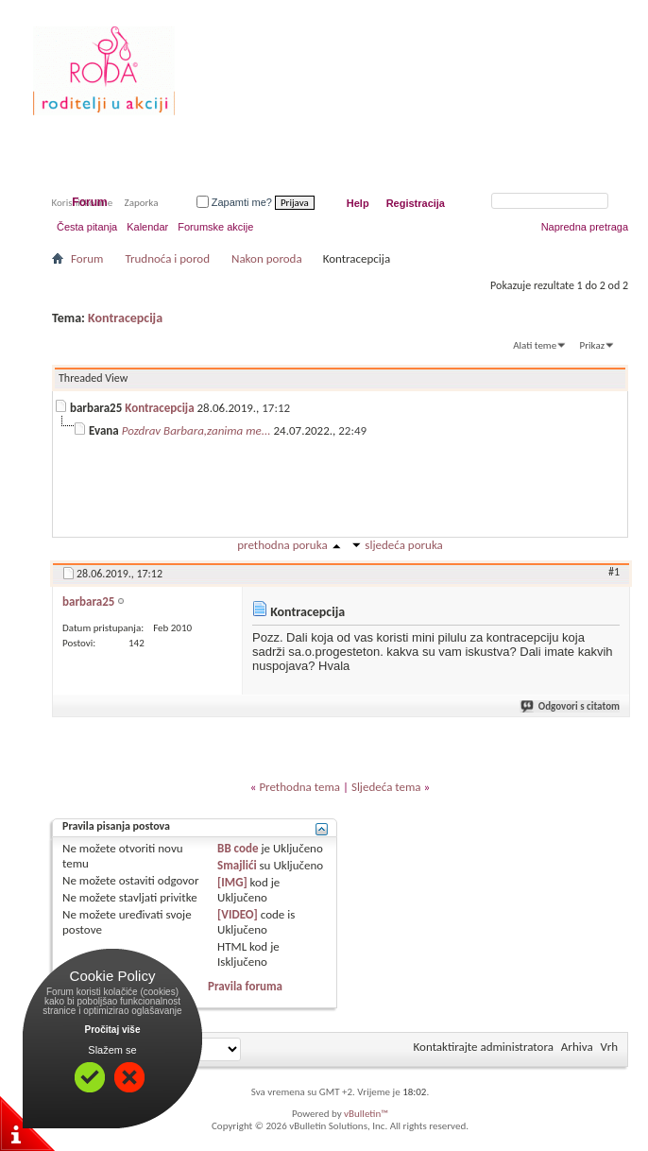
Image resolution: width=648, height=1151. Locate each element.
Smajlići (236, 865)
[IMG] (232, 882)
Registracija (415, 203)
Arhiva (577, 1046)
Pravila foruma (245, 986)
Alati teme (534, 345)
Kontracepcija (125, 318)
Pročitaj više (113, 1029)
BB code (237, 848)
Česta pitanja (87, 226)
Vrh (609, 1046)
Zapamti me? (234, 202)
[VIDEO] (237, 914)
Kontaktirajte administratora (484, 1046)
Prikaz (592, 345)
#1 (614, 571)
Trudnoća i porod (167, 258)
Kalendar (147, 226)
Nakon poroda (266, 258)
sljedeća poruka (403, 545)
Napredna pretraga (584, 226)
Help (358, 203)
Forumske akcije (215, 226)
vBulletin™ (366, 1114)
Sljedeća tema (386, 787)
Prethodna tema (299, 787)
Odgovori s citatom (571, 706)
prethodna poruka (282, 545)
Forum (89, 202)
